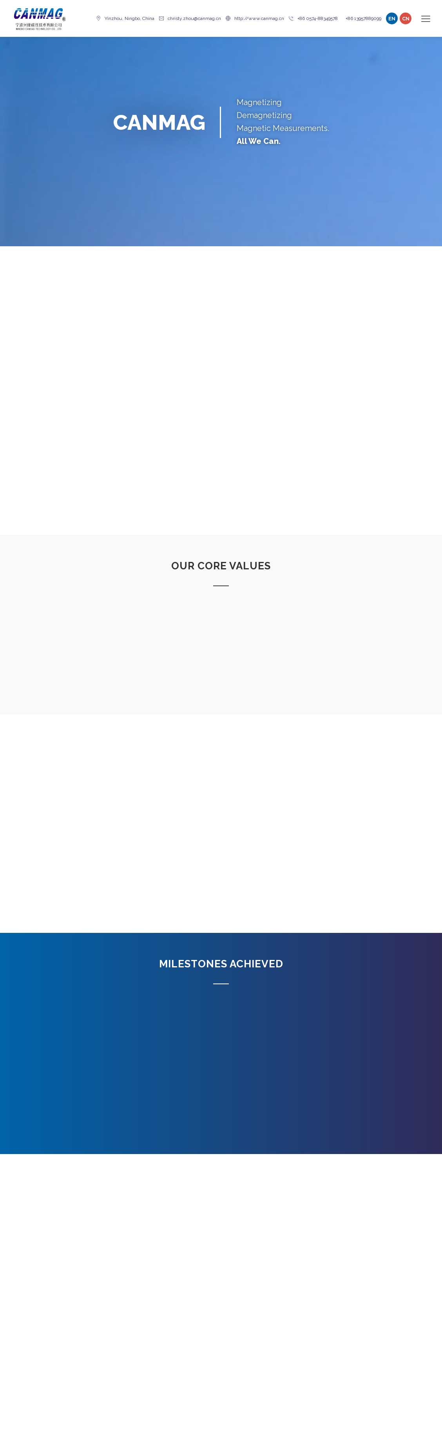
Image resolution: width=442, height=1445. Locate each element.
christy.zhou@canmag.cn (190, 18)
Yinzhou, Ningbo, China (125, 18)
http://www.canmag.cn (255, 18)
